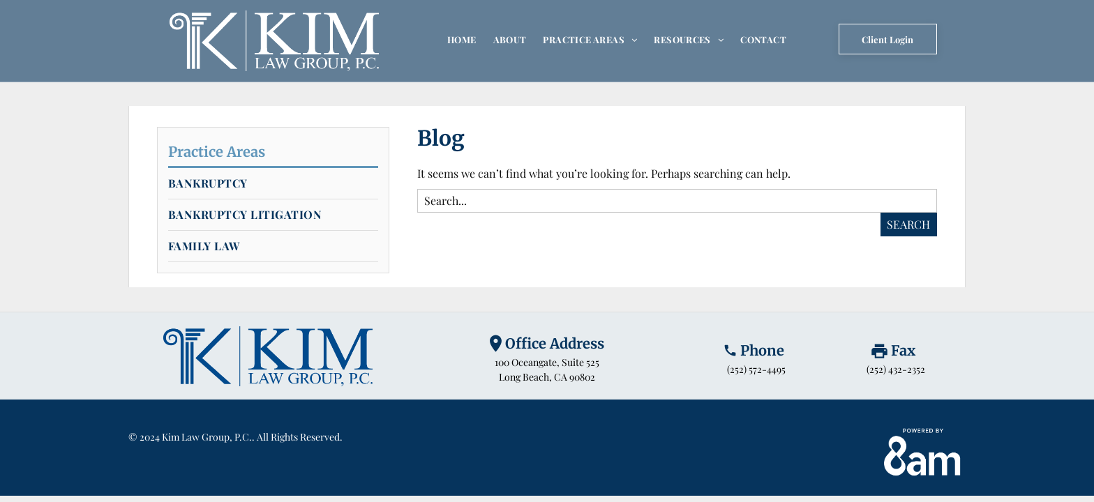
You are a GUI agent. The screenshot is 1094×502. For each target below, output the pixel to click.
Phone (762, 350)
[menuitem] (462, 39)
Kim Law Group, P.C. (207, 436)
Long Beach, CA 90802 (547, 376)
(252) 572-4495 (756, 369)
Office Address (554, 343)
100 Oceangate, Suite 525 (547, 362)
